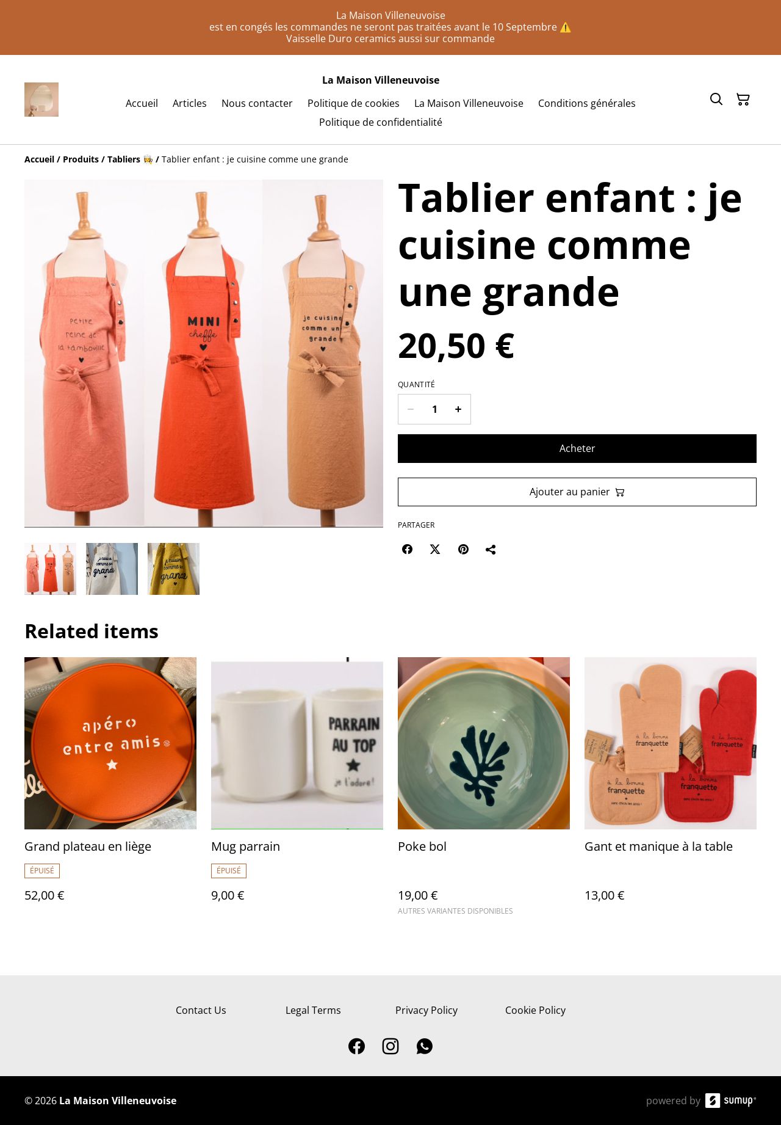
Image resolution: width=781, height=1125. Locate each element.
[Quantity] (434, 409)
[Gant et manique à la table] (671, 792)
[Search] (716, 99)
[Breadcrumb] (390, 159)
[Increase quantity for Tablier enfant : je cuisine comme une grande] (458, 409)
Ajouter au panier (577, 491)
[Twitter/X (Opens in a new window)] (435, 549)
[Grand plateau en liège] (110, 792)
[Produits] (81, 159)
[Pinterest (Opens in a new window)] (463, 549)
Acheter (578, 448)
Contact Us (201, 1010)
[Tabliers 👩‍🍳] (130, 159)
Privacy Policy (426, 1010)
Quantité (416, 384)
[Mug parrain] (297, 792)
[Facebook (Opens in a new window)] (407, 549)
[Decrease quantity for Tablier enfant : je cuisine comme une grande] (410, 409)
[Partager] (491, 549)
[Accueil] (39, 159)
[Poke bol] (484, 792)
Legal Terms (313, 1010)
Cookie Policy (535, 1010)
